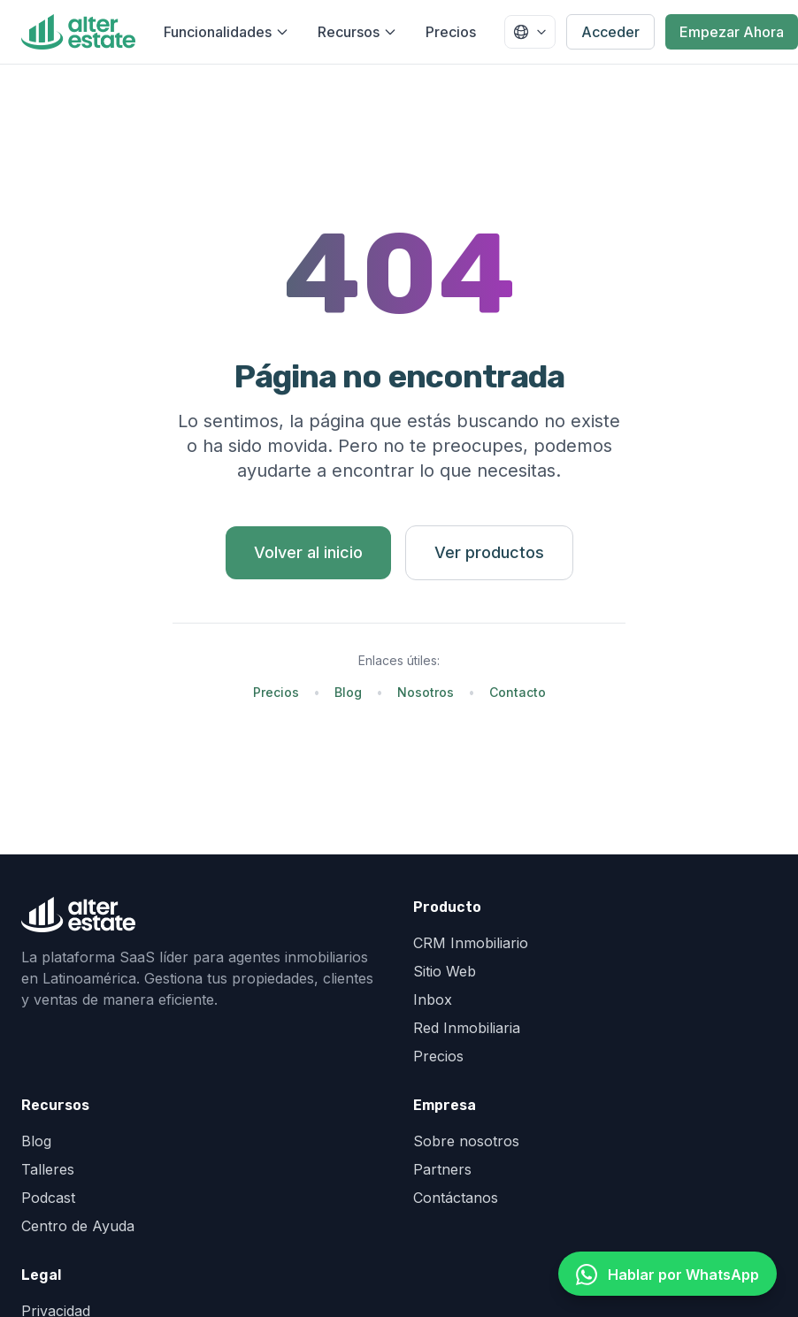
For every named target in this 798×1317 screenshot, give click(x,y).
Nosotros (425, 692)
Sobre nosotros (466, 1141)
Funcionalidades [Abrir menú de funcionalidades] (226, 32)
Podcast (48, 1197)
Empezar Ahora (731, 32)
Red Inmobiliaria (466, 1028)
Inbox (432, 999)
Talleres (47, 1169)
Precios (451, 32)
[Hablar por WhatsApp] (667, 1274)
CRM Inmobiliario (470, 943)
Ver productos (489, 552)
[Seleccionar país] (530, 32)
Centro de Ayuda (77, 1226)
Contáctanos (455, 1197)
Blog (348, 692)
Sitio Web (444, 971)
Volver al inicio (308, 552)
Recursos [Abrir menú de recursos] (357, 32)
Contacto (517, 692)
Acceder (610, 32)
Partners (442, 1169)
